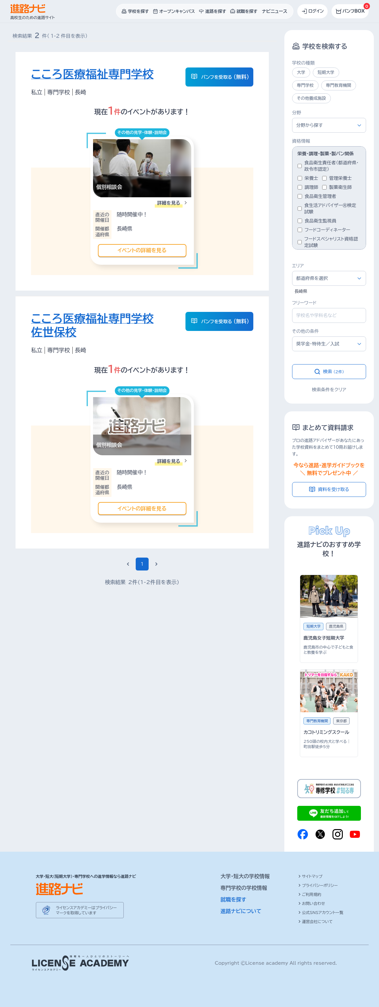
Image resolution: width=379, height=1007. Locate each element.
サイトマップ (310, 876)
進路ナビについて (241, 911)
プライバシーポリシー (318, 885)
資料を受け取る (329, 489)
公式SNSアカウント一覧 (320, 912)
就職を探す (234, 899)
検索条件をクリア (329, 389)
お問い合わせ (311, 903)
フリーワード (304, 303)
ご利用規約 (309, 894)
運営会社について (315, 921)
